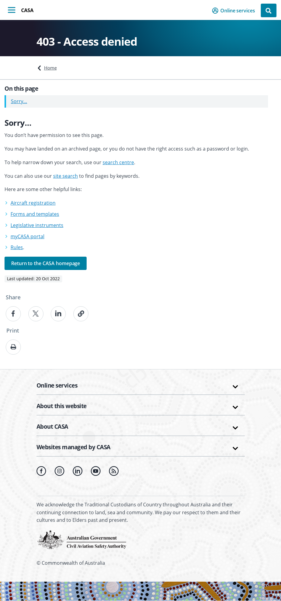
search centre (118, 162)
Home (50, 68)
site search (65, 176)
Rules (17, 247)
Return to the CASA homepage (45, 263)
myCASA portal (27, 236)
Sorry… (19, 101)
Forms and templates (35, 214)
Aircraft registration (33, 203)
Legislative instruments (37, 225)
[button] (235, 11)
